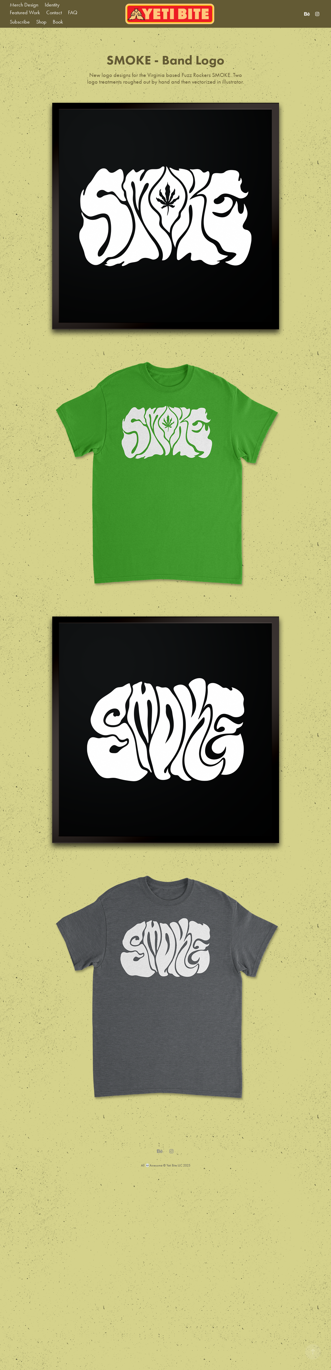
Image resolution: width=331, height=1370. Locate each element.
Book (58, 22)
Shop (41, 22)
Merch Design (24, 5)
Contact (54, 12)
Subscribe (20, 22)
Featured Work (25, 12)
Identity (52, 5)
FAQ (72, 12)
